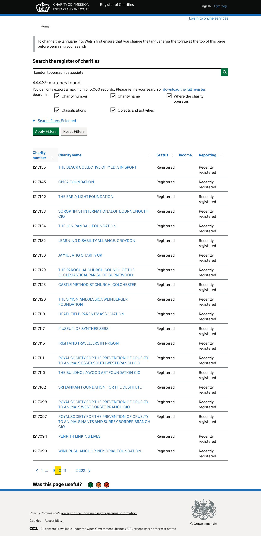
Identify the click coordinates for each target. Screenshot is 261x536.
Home (45, 26)
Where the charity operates (188, 99)
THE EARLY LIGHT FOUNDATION (86, 196)
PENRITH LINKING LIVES (79, 436)
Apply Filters (45, 131)
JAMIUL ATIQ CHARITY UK (80, 255)
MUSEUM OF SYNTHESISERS (83, 328)
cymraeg (220, 6)
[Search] (130, 72)
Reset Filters (74, 131)
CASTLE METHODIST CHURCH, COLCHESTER (97, 284)
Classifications (74, 110)
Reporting (207, 155)
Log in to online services (208, 18)
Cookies (35, 521)
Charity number (74, 96)
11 (64, 471)
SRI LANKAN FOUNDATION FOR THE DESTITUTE (100, 387)
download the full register (184, 89)
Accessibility (53, 521)
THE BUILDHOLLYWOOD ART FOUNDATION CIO (99, 372)
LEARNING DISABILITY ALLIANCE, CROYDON (96, 240)
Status (162, 155)
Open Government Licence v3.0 (109, 529)
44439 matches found (56, 83)
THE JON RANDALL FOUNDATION (87, 226)
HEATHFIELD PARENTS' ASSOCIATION (91, 314)
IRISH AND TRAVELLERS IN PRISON (88, 343)
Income (185, 155)
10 (59, 471)
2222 (80, 471)
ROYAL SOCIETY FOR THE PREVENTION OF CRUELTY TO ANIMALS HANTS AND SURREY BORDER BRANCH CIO (104, 421)
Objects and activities (136, 110)
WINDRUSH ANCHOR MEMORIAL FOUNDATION (99, 451)
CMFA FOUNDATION (76, 182)
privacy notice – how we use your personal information (99, 513)
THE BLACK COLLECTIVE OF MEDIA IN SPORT (97, 167)
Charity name (129, 96)
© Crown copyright (203, 524)
